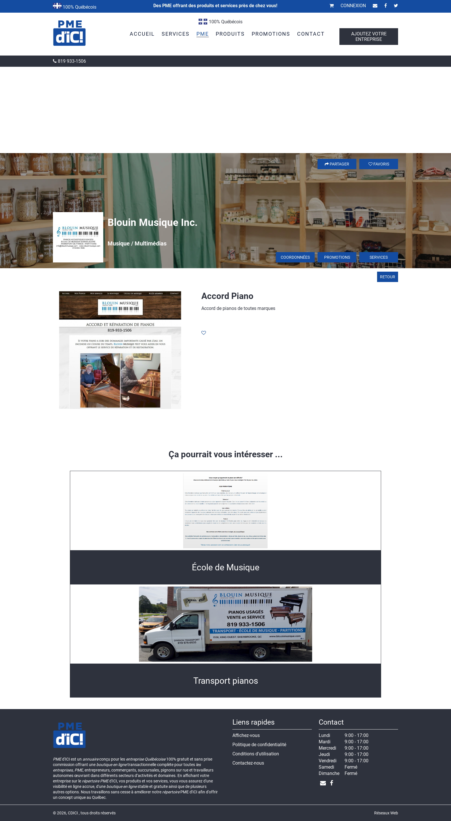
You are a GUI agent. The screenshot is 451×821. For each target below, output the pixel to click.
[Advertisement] (225, 110)
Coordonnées (295, 257)
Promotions (337, 257)
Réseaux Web (386, 813)
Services (379, 257)
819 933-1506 (69, 61)
